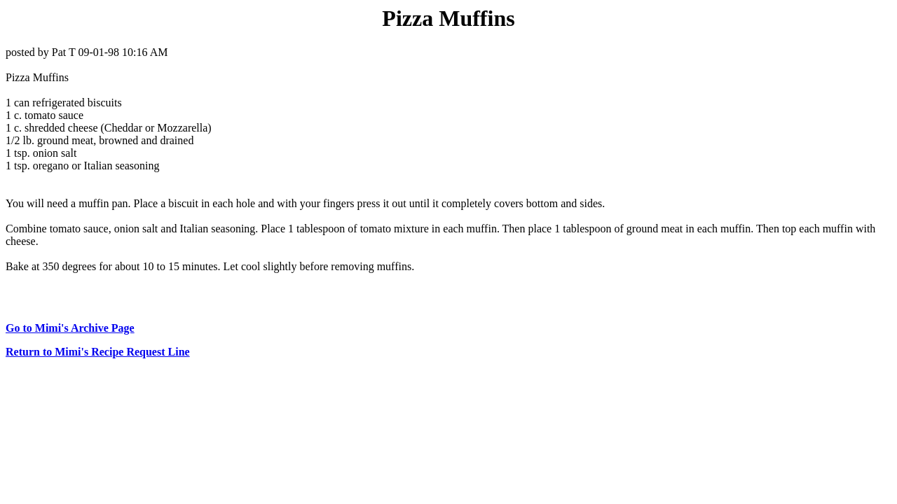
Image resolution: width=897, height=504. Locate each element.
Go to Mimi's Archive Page (70, 328)
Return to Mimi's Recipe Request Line (98, 352)
